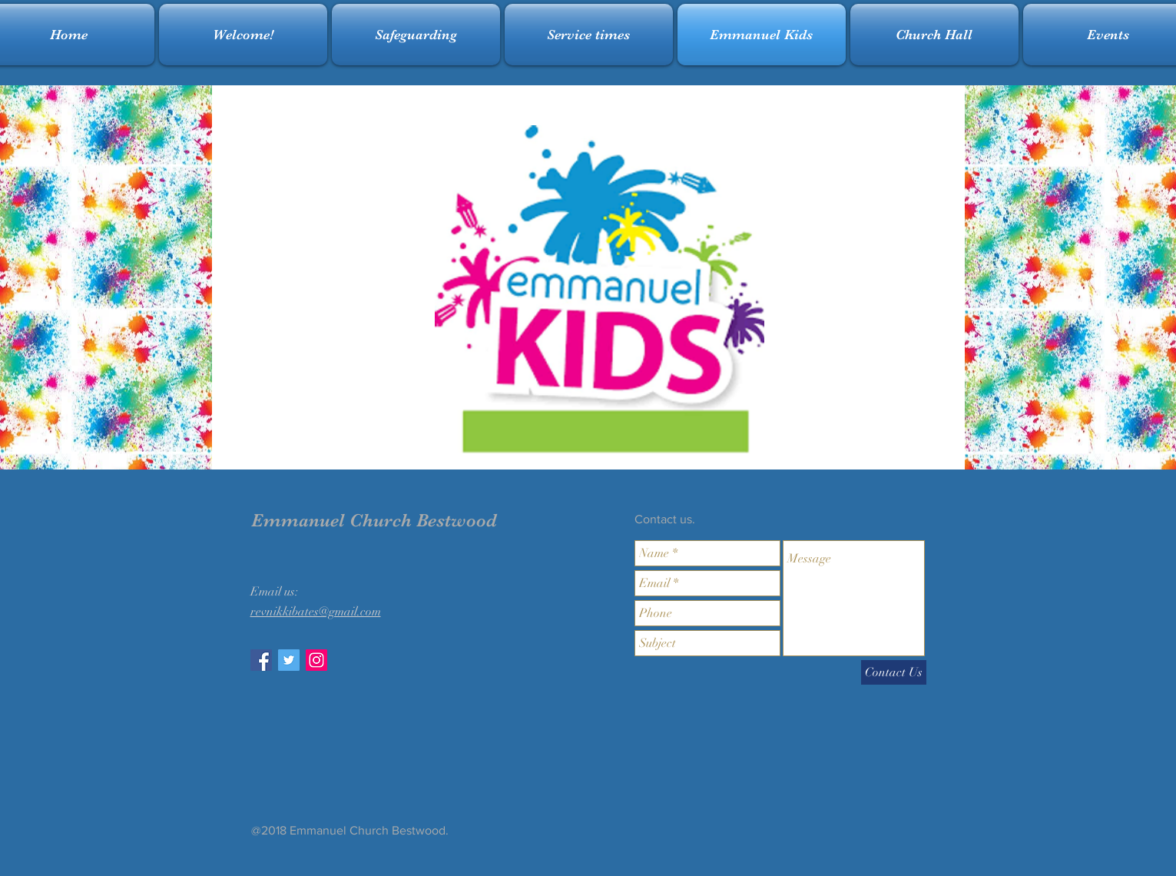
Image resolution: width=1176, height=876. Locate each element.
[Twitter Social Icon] (289, 660)
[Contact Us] (893, 672)
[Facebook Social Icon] (261, 660)
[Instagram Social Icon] (316, 660)
